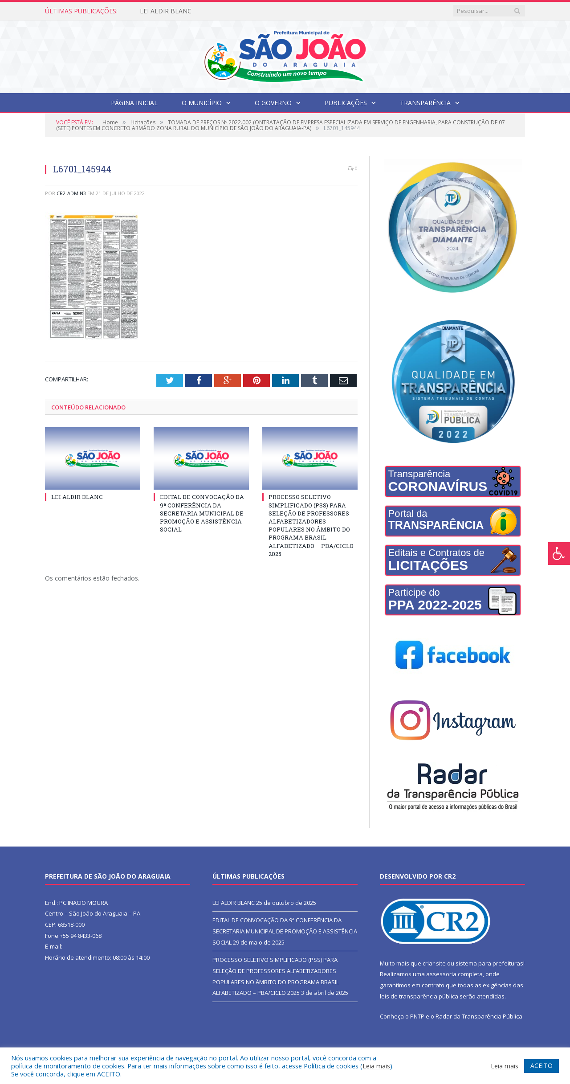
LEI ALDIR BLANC (165, 11)
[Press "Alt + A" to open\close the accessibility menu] (559, 553)
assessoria (441, 974)
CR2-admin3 (71, 193)
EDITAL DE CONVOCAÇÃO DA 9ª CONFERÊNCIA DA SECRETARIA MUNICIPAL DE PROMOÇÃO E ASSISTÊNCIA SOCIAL (202, 513)
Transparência (425, 102)
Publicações (346, 102)
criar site (434, 963)
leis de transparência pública (419, 996)
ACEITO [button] (541, 1065)
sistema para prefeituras (489, 963)
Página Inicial (134, 102)
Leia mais (376, 1065)
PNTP (417, 1016)
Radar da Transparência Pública (479, 1016)
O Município (202, 102)
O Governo (273, 102)
